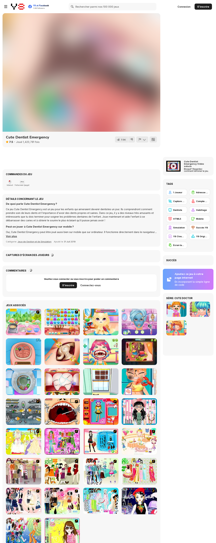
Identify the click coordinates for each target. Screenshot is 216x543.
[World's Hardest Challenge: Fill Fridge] (100, 381)
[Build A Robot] (23, 411)
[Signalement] (142, 139)
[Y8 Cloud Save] (176, 236)
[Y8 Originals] (199, 236)
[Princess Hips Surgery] (62, 351)
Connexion (184, 6)
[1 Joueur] (176, 192)
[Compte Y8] (199, 201)
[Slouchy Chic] (62, 501)
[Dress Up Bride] (23, 441)
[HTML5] (176, 218)
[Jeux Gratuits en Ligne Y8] (18, 7)
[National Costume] (139, 471)
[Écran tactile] (176, 245)
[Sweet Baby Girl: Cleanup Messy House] (23, 381)
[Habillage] (199, 210)
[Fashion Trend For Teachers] (23, 471)
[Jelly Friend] (62, 322)
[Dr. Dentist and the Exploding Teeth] (62, 411)
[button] (11, 236)
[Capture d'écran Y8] (176, 201)
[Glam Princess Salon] (139, 322)
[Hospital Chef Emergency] (139, 381)
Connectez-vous (90, 285)
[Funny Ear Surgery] (139, 351)
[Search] (72, 6)
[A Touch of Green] (62, 441)
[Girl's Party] (139, 441)
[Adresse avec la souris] (199, 192)
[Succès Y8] (199, 227)
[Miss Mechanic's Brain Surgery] (23, 351)
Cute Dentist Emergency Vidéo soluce (194, 164)
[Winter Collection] (100, 471)
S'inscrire (203, 6)
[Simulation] (176, 227)
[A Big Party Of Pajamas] (100, 501)
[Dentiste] (176, 210)
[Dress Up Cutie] (139, 411)
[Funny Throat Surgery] (100, 351)
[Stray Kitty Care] (100, 322)
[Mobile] (199, 218)
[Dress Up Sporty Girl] (23, 501)
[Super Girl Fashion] (62, 471)
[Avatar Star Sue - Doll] (100, 411)
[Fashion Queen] (100, 441)
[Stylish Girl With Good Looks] (139, 501)
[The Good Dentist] (62, 381)
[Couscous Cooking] (23, 322)
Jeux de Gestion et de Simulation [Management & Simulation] (34, 241)
